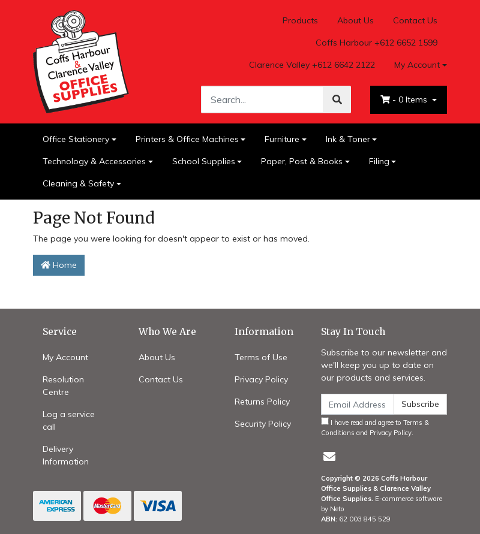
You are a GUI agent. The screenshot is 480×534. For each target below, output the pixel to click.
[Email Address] (357, 404)
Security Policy (263, 423)
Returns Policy (262, 401)
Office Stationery (76, 139)
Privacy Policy (261, 379)
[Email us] (329, 456)
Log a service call (69, 420)
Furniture (282, 139)
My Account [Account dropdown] (417, 64)
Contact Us (415, 20)
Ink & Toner (348, 139)
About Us (355, 20)
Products (300, 20)
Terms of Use (261, 357)
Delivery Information (66, 455)
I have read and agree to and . (375, 427)
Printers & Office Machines (187, 139)
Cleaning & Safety (78, 183)
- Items (405, 99)
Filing (379, 161)
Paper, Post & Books (302, 161)
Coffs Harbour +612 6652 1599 (376, 42)
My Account (65, 357)
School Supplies (203, 161)
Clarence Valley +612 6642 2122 (312, 64)
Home (59, 265)
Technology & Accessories (94, 161)
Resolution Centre (63, 385)
